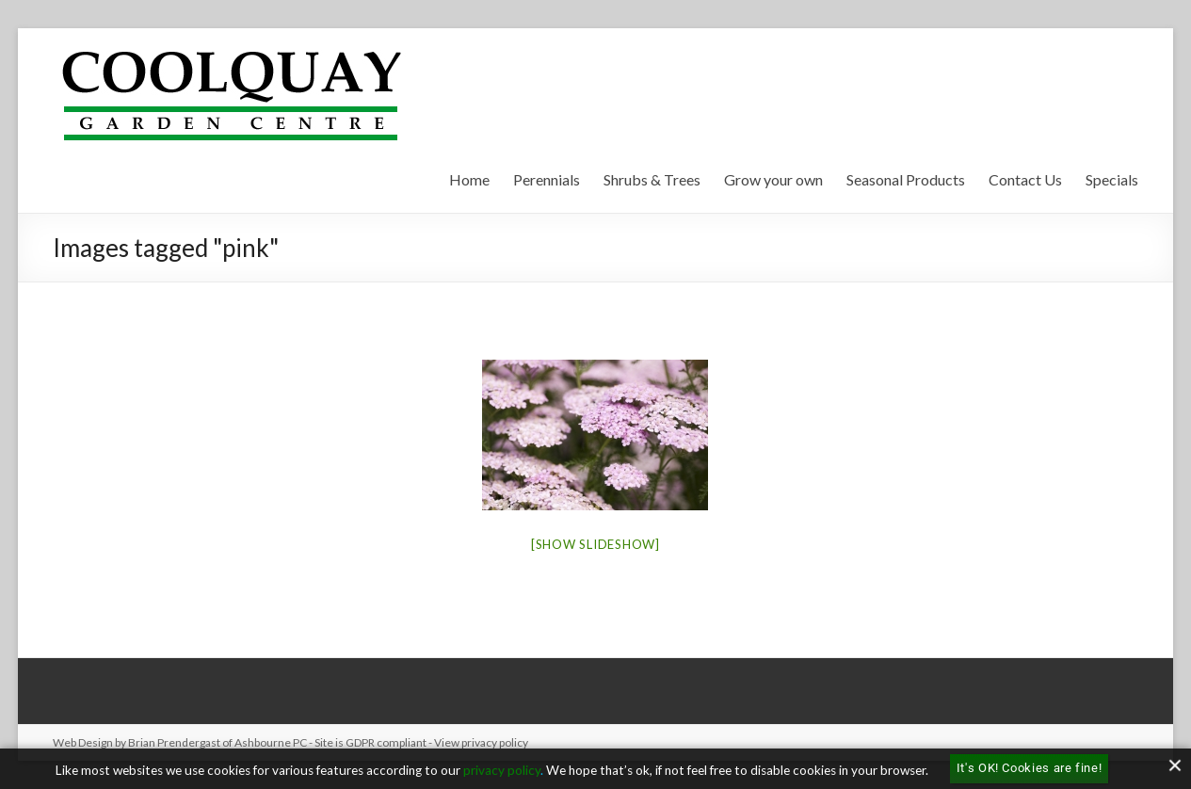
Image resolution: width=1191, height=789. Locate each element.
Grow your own (773, 179)
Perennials (546, 179)
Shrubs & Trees (652, 179)
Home (469, 179)
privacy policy (501, 770)
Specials (1112, 179)
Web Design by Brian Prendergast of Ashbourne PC (180, 742)
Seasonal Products (905, 179)
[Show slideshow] (595, 544)
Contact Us (1025, 179)
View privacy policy (481, 742)
